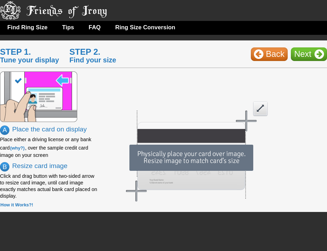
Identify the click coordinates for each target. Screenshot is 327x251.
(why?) (17, 148)
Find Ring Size (27, 27)
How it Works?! (16, 204)
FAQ (95, 27)
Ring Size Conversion (145, 27)
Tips (68, 27)
